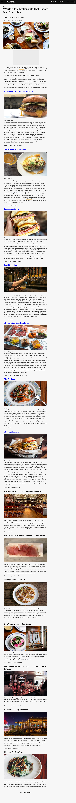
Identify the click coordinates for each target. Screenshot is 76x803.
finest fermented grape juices (11, 81)
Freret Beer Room (11, 209)
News (25, 2)
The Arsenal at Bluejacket (15, 149)
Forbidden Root (11, 265)
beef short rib (29, 199)
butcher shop (23, 362)
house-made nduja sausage (29, 304)
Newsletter (70, 1)
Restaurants (39, 2)
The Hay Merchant (12, 432)
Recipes (20, 2)
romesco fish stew (29, 420)
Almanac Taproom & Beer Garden (18, 91)
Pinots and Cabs (8, 70)
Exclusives (31, 2)
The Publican (9, 379)
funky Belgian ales (16, 192)
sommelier (21, 69)
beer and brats (17, 365)
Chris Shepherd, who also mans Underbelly (21, 471)
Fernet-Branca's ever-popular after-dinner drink (34, 314)
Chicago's (36, 253)
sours (5, 127)
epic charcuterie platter (36, 357)
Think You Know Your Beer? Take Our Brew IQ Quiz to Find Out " (25, 75)
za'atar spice (23, 418)
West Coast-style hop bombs (29, 125)
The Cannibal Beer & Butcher (16, 323)
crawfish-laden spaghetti (12, 246)
